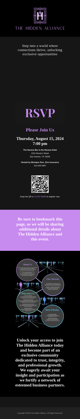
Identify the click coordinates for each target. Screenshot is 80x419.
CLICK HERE (40, 197)
